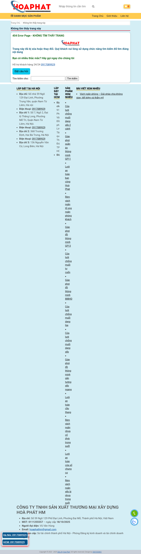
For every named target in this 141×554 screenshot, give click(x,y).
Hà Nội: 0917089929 (15, 535)
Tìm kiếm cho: (20, 78)
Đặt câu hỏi (21, 71)
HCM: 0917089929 (14, 542)
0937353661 (97, 552)
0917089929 (48, 64)
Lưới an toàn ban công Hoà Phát (67, 177)
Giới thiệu (112, 15)
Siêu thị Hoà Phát (63, 552)
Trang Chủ (97, 15)
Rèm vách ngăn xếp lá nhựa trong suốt (68, 491)
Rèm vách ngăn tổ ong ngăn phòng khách (68, 208)
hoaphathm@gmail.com (43, 529)
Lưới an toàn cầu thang (68, 405)
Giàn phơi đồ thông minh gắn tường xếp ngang (68, 374)
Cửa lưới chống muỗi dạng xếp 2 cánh (68, 117)
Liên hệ (124, 15)
